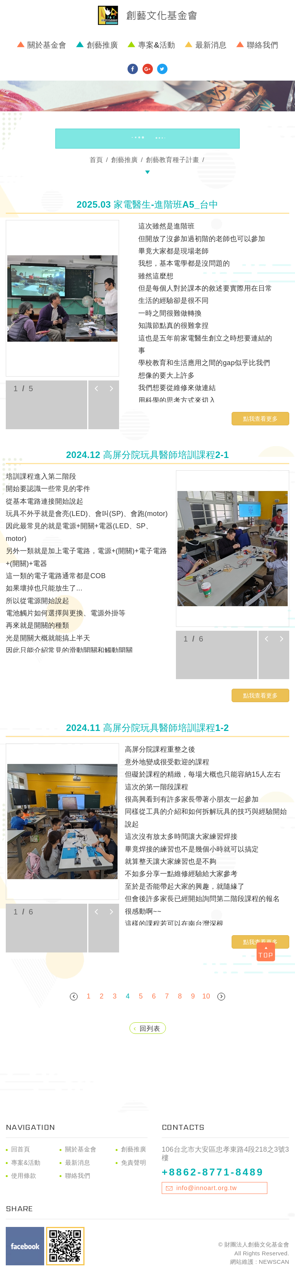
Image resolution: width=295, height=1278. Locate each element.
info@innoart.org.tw (206, 1188)
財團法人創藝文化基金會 (147, 15)
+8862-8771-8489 (213, 1172)
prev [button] (96, 388)
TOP (267, 950)
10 (206, 996)
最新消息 (211, 45)
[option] (62, 298)
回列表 (147, 1028)
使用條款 (23, 1175)
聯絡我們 (262, 45)
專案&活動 (156, 45)
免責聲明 (133, 1162)
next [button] (111, 388)
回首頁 (20, 1149)
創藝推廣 (102, 45)
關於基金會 (46, 45)
